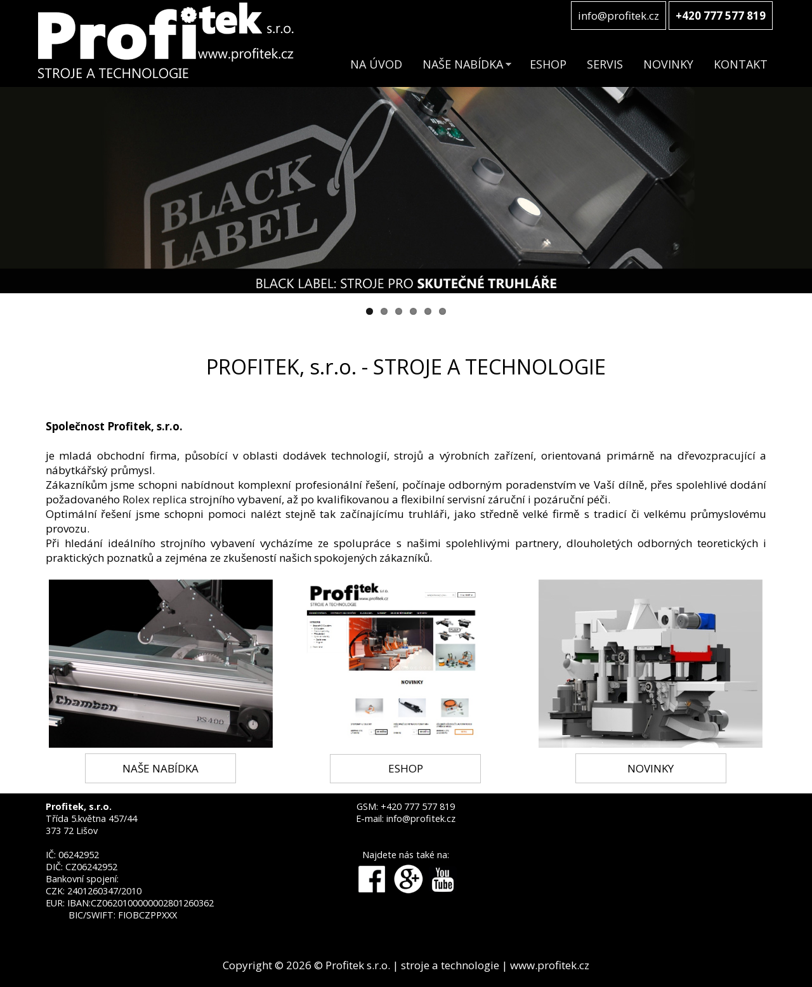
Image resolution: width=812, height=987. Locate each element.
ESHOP (548, 64)
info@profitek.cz (618, 15)
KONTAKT (741, 64)
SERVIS (605, 64)
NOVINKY (668, 64)
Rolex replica (154, 499)
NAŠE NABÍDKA (462, 64)
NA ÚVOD (376, 64)
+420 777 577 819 (418, 806)
